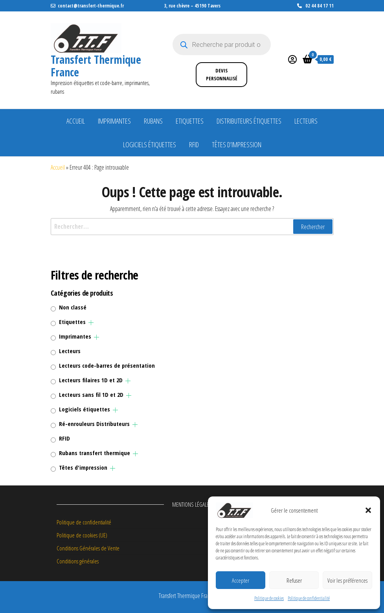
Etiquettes (190, 121)
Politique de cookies (269, 598)
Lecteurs (306, 121)
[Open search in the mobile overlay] (222, 44)
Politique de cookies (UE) (82, 535)
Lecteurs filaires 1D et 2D (91, 380)
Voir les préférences (347, 580)
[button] (368, 510)
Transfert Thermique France (96, 66)
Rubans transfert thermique (94, 453)
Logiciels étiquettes (149, 144)
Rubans (153, 121)
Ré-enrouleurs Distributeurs (94, 424)
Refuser (294, 580)
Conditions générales (78, 561)
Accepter (240, 580)
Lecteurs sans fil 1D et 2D (91, 394)
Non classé (72, 307)
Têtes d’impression (236, 144)
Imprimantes (114, 121)
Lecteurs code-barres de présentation (107, 365)
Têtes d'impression (83, 467)
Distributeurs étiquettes (249, 121)
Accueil (75, 121)
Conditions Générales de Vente (88, 548)
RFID (194, 144)
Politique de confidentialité (309, 598)
